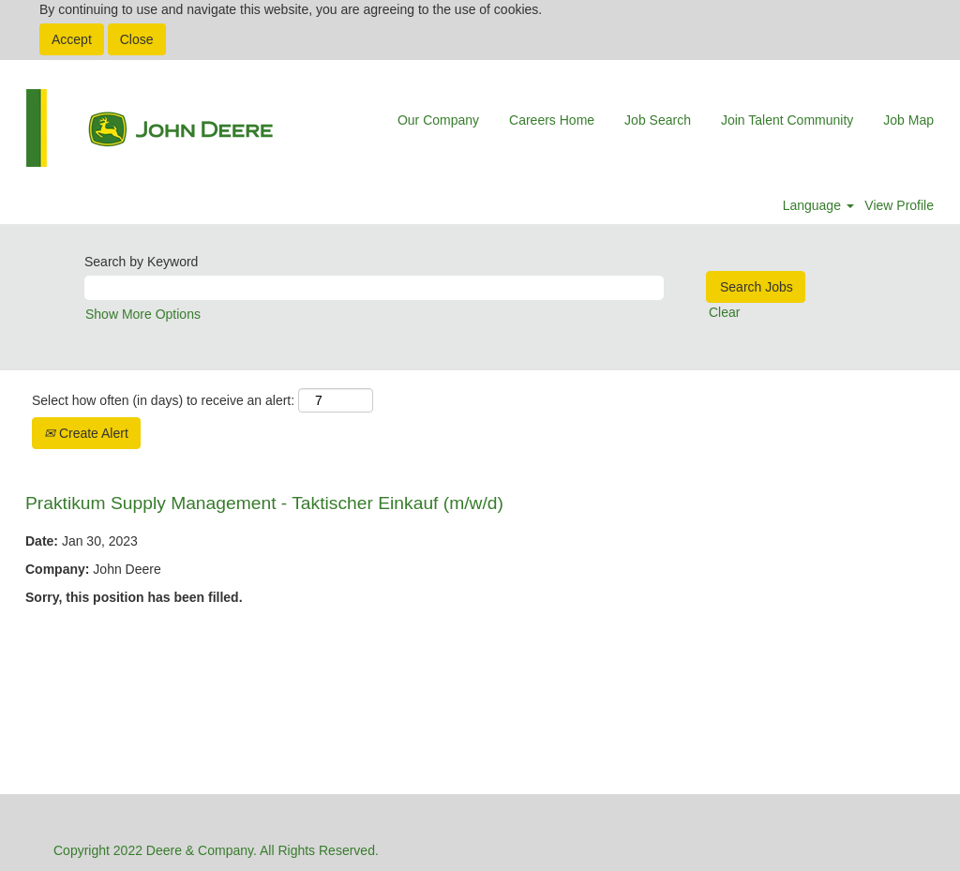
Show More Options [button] (143, 314)
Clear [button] (724, 312)
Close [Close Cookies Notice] (137, 39)
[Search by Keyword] (374, 288)
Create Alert (86, 433)
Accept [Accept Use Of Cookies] (72, 39)
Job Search (657, 120)
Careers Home (551, 120)
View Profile (899, 205)
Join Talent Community (787, 120)
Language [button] (818, 205)
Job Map (908, 120)
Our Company (438, 120)
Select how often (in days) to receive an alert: (163, 400)
